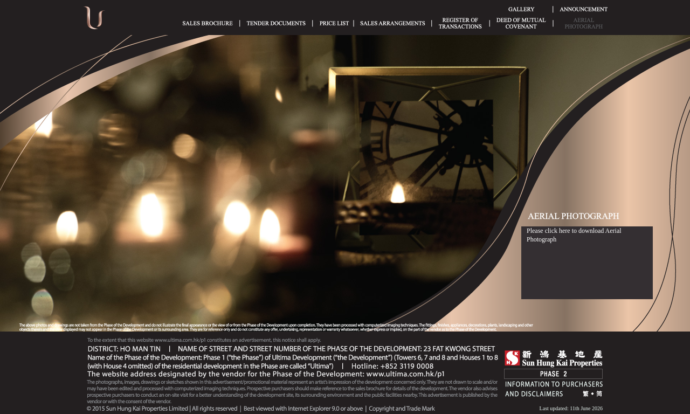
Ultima (94, 21)
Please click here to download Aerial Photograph (574, 235)
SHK (554, 359)
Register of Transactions (460, 23)
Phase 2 (553, 374)
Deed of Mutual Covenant (521, 23)
